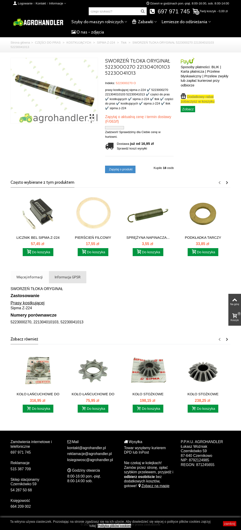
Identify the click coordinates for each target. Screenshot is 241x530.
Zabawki (142, 22)
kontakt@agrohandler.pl (86, 448)
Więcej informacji (29, 277)
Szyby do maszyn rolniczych (97, 21)
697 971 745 (170, 11)
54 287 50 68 (21, 490)
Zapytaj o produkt (120, 169)
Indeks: (110, 83)
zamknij (229, 524)
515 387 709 (21, 469)
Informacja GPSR (67, 277)
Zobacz (188, 109)
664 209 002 (21, 506)
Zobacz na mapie (153, 486)
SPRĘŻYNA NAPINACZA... (147, 237)
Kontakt (41, 3)
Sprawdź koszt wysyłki (132, 148)
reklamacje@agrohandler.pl (89, 454)
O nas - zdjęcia (87, 32)
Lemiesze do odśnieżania (184, 21)
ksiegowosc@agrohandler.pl (90, 460)
